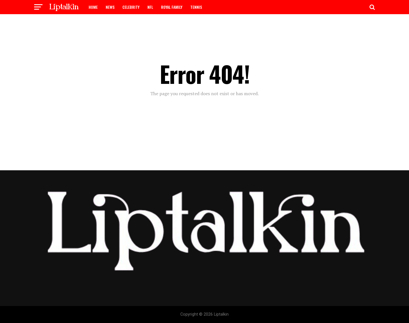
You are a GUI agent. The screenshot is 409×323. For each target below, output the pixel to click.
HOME (93, 7)
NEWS (110, 7)
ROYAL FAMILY (171, 7)
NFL (150, 7)
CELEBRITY (130, 7)
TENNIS (196, 7)
